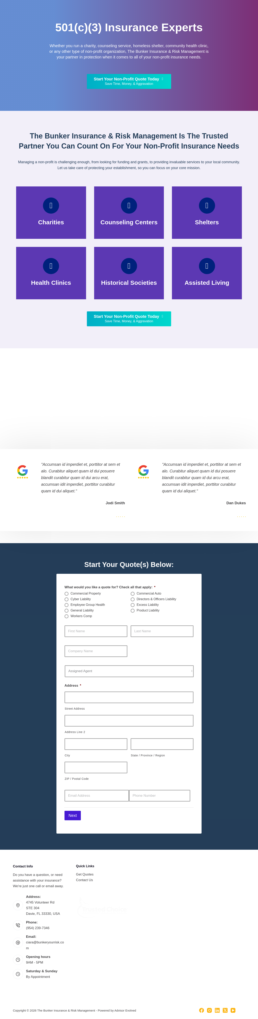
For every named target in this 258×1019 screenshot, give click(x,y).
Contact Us (84, 877)
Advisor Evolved (125, 1007)
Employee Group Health (88, 604)
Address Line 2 (75, 732)
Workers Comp (81, 616)
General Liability (82, 610)
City (67, 755)
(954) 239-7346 (37, 925)
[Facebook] (201, 1007)
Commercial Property (86, 593)
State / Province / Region (148, 755)
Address (72, 685)
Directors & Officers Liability (156, 599)
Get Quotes (85, 871)
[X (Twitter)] (225, 1007)
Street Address (75, 708)
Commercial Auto (149, 593)
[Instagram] (209, 1007)
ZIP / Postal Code (77, 778)
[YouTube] (233, 1007)
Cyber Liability (81, 599)
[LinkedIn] (217, 1007)
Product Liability (148, 610)
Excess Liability (148, 604)
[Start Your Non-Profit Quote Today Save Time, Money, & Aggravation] (129, 81)
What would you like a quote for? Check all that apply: (109, 587)
